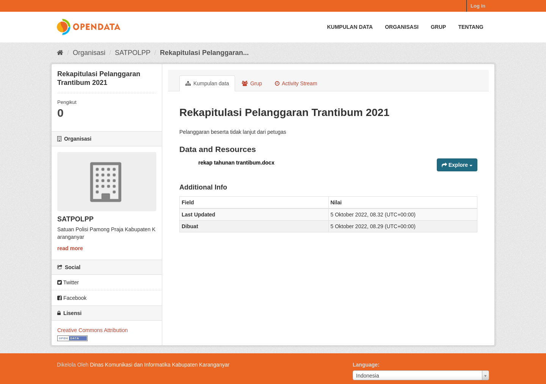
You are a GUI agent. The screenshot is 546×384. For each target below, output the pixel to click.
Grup (438, 27)
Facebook (71, 298)
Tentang (470, 27)
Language (365, 365)
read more (70, 248)
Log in (478, 6)
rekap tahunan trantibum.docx (236, 163)
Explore (457, 165)
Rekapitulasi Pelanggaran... (204, 52)
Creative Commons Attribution (92, 330)
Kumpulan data (350, 27)
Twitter (68, 282)
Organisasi (402, 27)
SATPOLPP (133, 52)
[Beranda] (60, 52)
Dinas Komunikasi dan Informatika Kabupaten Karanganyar (159, 365)
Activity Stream (296, 83)
